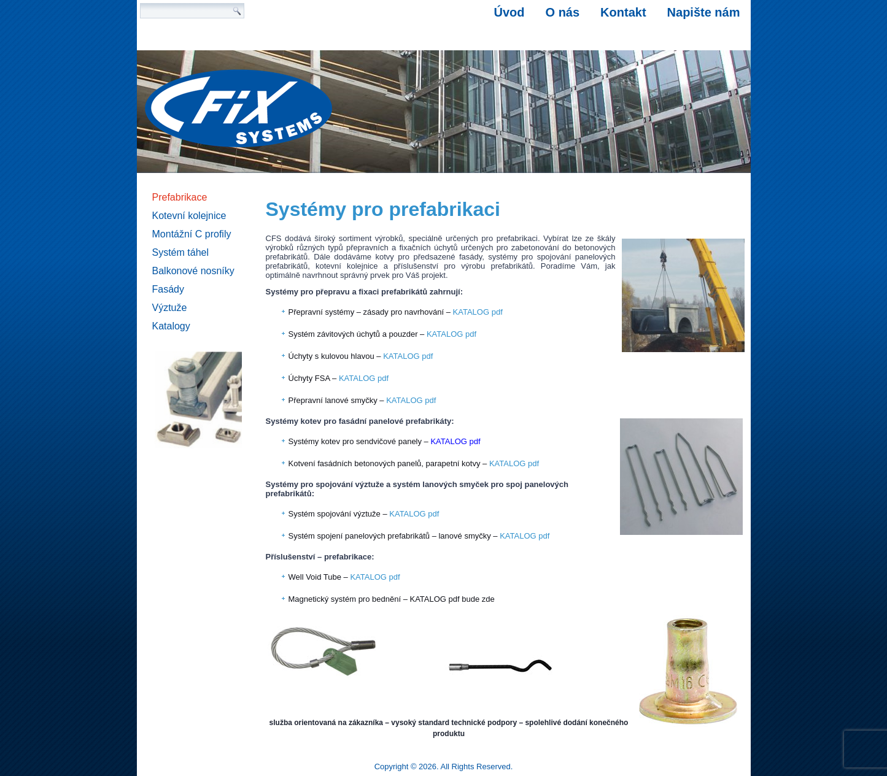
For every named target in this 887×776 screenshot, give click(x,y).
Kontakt (623, 12)
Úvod (509, 12)
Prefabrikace (179, 197)
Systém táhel (180, 252)
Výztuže (169, 307)
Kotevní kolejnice (189, 215)
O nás (563, 12)
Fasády (168, 289)
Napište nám (703, 12)
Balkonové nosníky (193, 271)
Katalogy (171, 326)
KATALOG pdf (478, 312)
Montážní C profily (191, 234)
